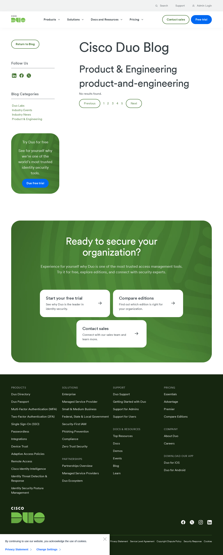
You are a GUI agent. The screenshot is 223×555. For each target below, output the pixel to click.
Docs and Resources (107, 19)
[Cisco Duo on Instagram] (201, 522)
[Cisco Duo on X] (192, 522)
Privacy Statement (16, 551)
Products (52, 19)
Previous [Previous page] (89, 103)
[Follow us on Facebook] (22, 76)
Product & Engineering (27, 119)
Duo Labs (18, 105)
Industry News (21, 114)
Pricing (137, 19)
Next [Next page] (134, 103)
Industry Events (22, 110)
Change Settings (46, 551)
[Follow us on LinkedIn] (15, 76)
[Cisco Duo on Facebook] (183, 522)
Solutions (75, 19)
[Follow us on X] (29, 76)
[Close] (105, 541)
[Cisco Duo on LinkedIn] (209, 522)
